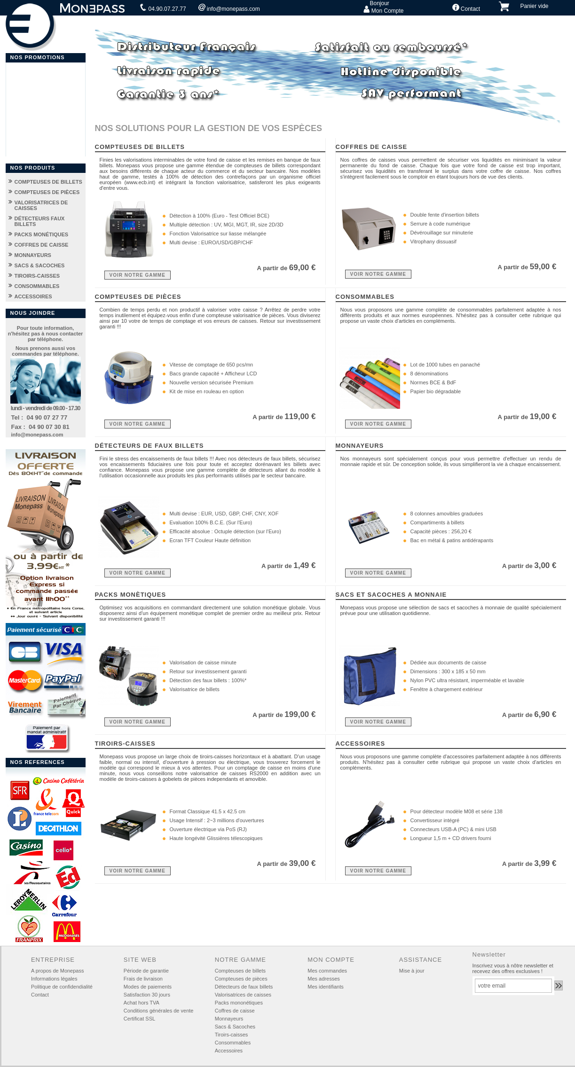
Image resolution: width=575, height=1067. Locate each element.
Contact (466, 8)
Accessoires (229, 1050)
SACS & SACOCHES (40, 265)
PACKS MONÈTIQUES (130, 594)
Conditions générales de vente (159, 1010)
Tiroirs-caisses (231, 1034)
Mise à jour (412, 971)
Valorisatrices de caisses (243, 994)
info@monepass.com (229, 8)
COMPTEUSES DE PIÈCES (47, 192)
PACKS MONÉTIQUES (42, 234)
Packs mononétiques (239, 1002)
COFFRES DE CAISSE (42, 245)
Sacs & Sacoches (235, 1026)
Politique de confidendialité (62, 986)
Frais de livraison (143, 978)
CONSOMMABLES (37, 286)
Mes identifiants (325, 986)
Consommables (233, 1042)
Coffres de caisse (235, 1010)
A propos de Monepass (57, 971)
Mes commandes (327, 971)
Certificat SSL (139, 1018)
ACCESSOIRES (33, 296)
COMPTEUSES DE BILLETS (48, 182)
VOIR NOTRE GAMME (137, 275)
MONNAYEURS (33, 255)
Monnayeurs (229, 1018)
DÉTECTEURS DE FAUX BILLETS (149, 445)
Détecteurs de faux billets (244, 986)
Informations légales (54, 978)
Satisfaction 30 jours (147, 994)
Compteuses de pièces (241, 978)
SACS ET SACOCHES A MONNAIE (391, 594)
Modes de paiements (148, 986)
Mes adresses (323, 978)
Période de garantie (146, 971)
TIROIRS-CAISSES (37, 276)
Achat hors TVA (141, 1002)
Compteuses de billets (240, 971)
